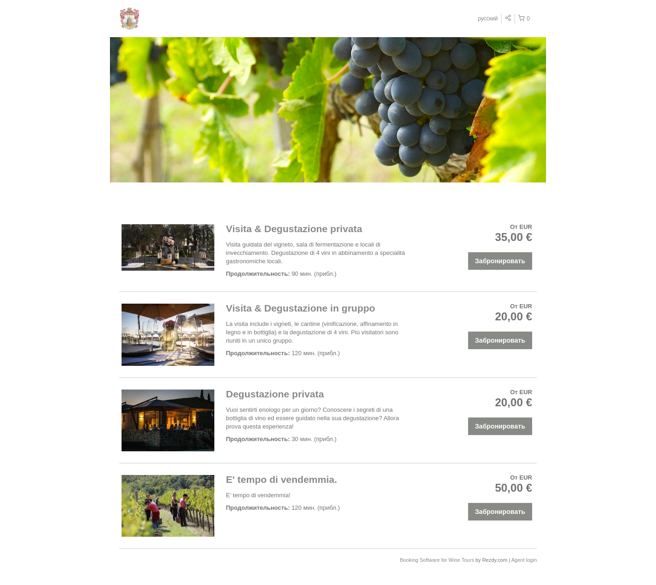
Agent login (524, 560)
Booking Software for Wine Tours (438, 560)
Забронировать (500, 261)
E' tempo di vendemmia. (281, 479)
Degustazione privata (275, 394)
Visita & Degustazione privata (294, 228)
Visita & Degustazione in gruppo (300, 308)
